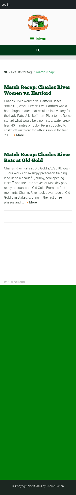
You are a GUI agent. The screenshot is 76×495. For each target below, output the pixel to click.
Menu (38, 39)
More (20, 135)
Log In (5, 4)
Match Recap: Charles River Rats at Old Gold (37, 157)
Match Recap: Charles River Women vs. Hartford (37, 90)
